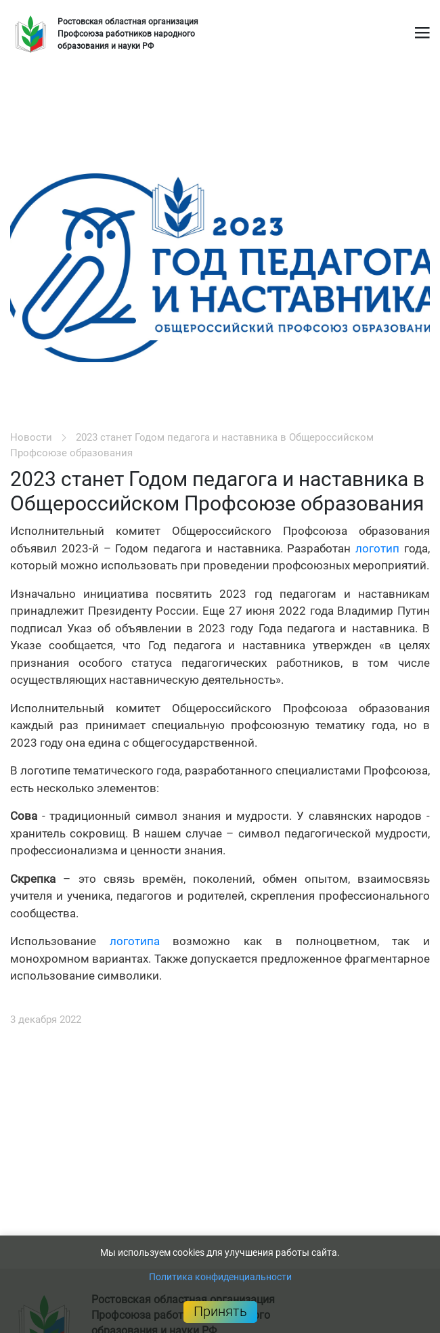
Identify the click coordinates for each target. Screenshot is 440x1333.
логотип (377, 548)
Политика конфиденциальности (220, 1276)
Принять (220, 1311)
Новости (31, 437)
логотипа (135, 941)
